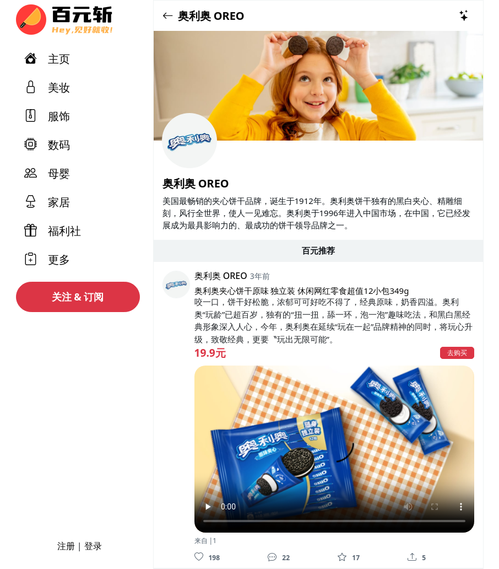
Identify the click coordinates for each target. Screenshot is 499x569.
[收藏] (342, 557)
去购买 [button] (457, 352)
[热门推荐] (464, 15)
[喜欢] (198, 557)
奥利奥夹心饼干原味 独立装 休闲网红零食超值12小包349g (301, 290)
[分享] (412, 557)
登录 (93, 546)
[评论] (272, 557)
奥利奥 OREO (211, 15)
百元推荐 (318, 250)
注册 (66, 546)
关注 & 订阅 (78, 296)
